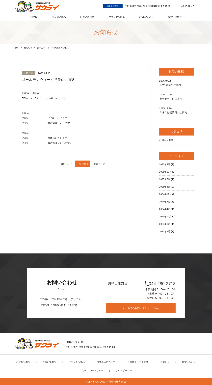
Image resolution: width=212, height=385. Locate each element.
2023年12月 (165, 216)
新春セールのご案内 (171, 98)
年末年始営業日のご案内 (173, 112)
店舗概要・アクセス (136, 362)
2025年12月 (165, 171)
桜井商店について (106, 362)
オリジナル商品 (77, 362)
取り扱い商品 (26, 362)
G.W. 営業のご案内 (170, 84)
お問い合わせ (185, 362)
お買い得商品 (51, 362)
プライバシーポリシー (92, 370)
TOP (17, 48)
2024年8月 (165, 201)
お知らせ (28, 48)
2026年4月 (165, 164)
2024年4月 (165, 209)
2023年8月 (165, 223)
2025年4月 (165, 186)
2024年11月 (165, 194)
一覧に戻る (83, 163)
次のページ (104, 163)
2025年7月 (165, 179)
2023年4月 (165, 231)
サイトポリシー (122, 370)
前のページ (61, 163)
